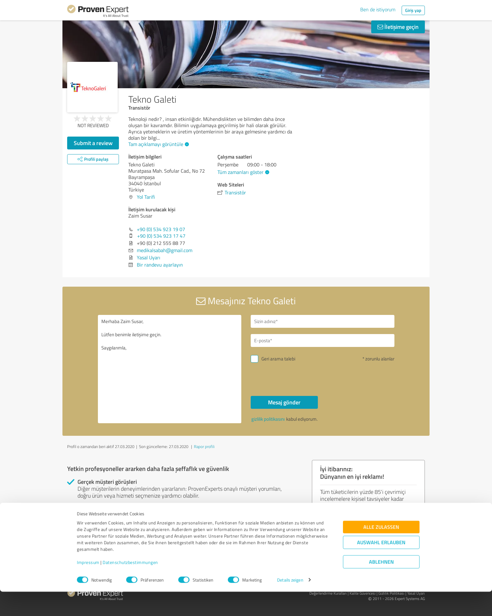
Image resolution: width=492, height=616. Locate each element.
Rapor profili (204, 446)
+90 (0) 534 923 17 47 (161, 235)
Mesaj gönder (284, 402)
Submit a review (93, 143)
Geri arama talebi (278, 358)
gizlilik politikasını (268, 419)
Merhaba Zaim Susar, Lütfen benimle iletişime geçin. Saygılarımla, (170, 369)
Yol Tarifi (146, 196)
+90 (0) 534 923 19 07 (161, 229)
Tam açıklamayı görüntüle (157, 144)
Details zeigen (290, 604)
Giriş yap (413, 10)
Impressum (88, 587)
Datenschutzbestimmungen (130, 587)
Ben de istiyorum (377, 9)
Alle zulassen (381, 551)
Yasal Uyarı (148, 257)
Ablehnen (381, 586)
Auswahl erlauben (381, 566)
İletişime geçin (398, 27)
